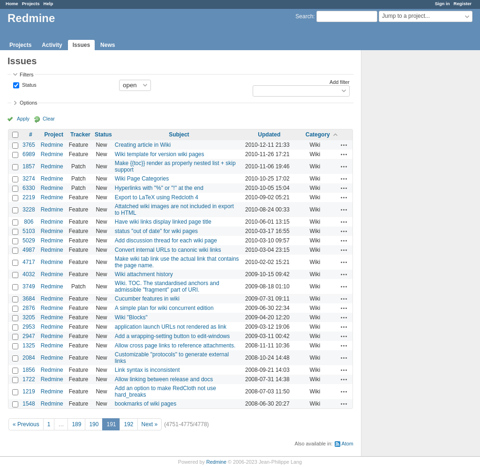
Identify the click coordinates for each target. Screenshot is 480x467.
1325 (28, 345)
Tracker (80, 134)
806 (28, 221)
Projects (31, 3)
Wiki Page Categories (142, 178)
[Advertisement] (408, 197)
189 (76, 424)
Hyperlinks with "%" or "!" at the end (159, 188)
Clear (49, 118)
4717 (28, 262)
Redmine (52, 145)
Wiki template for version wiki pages (159, 154)
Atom (347, 443)
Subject (179, 134)
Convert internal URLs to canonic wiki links (168, 250)
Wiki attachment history (144, 274)
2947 (28, 336)
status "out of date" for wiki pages (156, 231)
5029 (28, 240)
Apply (23, 118)
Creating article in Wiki (143, 145)
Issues (81, 45)
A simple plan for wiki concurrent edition (164, 308)
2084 (28, 357)
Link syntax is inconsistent (147, 370)
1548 (28, 403)
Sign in (442, 3)
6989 (28, 154)
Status (29, 84)
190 (93, 424)
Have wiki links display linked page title (163, 221)
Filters (26, 74)
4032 (28, 274)
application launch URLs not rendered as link (170, 327)
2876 (28, 308)
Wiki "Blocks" (131, 317)
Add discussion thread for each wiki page (166, 240)
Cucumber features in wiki (147, 298)
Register (463, 3)
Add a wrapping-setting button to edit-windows (172, 336)
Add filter (340, 82)
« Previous (26, 424)
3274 (28, 178)
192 (128, 424)
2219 (28, 197)
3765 (28, 145)
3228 (28, 209)
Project (53, 134)
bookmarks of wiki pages (145, 403)
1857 (28, 166)
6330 (28, 188)
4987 (28, 250)
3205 (28, 317)
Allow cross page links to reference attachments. (175, 345)
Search (304, 16)
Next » (150, 424)
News (107, 45)
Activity (52, 45)
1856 (28, 370)
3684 (28, 298)
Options (28, 102)
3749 (28, 286)
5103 (28, 231)
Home (12, 3)
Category (318, 134)
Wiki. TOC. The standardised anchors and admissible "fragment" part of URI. (167, 286)
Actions (344, 145)
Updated (269, 134)
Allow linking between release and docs (164, 379)
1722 (28, 379)
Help (48, 3)
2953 (28, 327)
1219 (28, 391)
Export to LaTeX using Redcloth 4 (156, 197)
